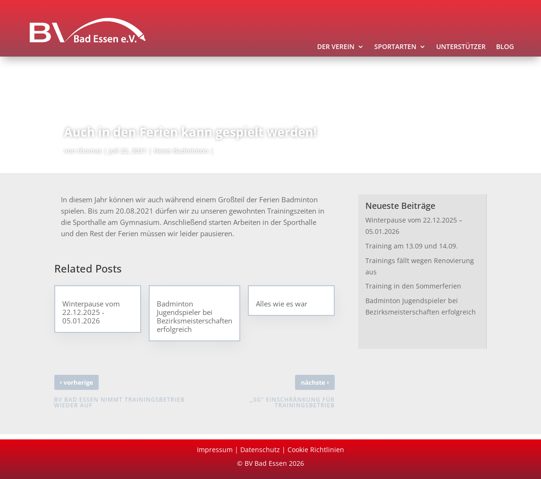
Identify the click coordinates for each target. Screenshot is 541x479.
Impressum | (218, 449)
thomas (89, 150)
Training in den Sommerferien (413, 285)
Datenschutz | (263, 449)
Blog (505, 47)
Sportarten (395, 47)
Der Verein (336, 47)
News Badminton (180, 150)
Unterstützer (461, 47)
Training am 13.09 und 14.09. (411, 245)
